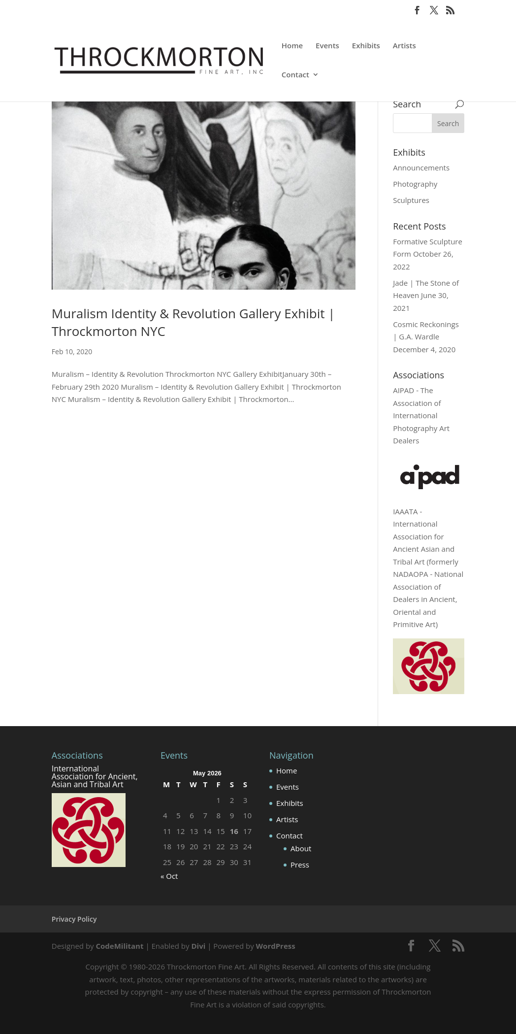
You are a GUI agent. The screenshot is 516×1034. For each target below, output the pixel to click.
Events (327, 46)
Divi (198, 946)
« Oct (169, 876)
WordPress (275, 946)
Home (292, 46)
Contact (295, 75)
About (300, 848)
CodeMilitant (119, 946)
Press (299, 864)
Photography (415, 184)
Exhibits (366, 46)
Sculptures (411, 200)
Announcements (421, 167)
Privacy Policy (74, 919)
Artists (404, 46)
